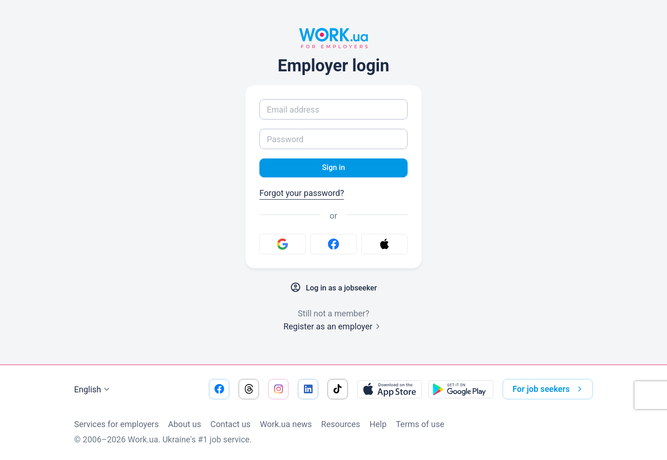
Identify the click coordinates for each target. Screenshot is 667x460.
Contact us (230, 424)
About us (184, 424)
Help (378, 424)
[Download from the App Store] (389, 389)
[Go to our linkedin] (308, 389)
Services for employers (116, 424)
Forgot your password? (301, 194)
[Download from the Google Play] (460, 389)
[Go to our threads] (249, 389)
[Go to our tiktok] (337, 389)
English (93, 389)
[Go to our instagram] (278, 389)
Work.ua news (286, 424)
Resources (340, 424)
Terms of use (420, 424)
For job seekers (548, 389)
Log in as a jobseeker (333, 289)
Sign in (333, 168)
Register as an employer (333, 328)
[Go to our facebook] (219, 389)
